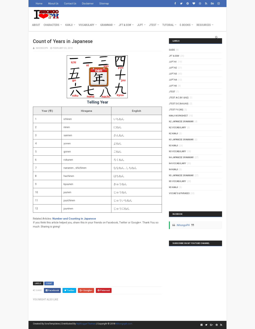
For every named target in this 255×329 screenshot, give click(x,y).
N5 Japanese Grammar (181, 175)
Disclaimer (88, 3)
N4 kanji (173, 169)
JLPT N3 (173, 74)
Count (49, 283)
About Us (53, 3)
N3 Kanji (173, 145)
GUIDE (172, 50)
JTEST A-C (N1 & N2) (179, 97)
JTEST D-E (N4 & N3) (178, 103)
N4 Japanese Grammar (181, 157)
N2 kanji (173, 133)
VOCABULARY (86, 25)
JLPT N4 (173, 80)
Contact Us (70, 3)
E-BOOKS (185, 25)
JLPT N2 (173, 68)
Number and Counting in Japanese (74, 218)
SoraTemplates (52, 323)
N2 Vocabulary (177, 127)
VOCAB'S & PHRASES (179, 193)
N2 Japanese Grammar (181, 121)
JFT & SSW (125, 25)
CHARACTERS (51, 25)
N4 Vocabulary (177, 163)
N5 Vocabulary (177, 181)
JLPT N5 (173, 86)
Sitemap (104, 3)
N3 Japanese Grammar (181, 139)
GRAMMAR (106, 25)
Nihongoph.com (124, 323)
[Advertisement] (97, 253)
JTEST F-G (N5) (176, 109)
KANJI (69, 25)
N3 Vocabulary (177, 151)
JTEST (152, 25)
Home (39, 3)
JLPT (140, 25)
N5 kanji (173, 187)
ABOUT (36, 25)
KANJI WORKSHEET (178, 115)
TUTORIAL (168, 25)
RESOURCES (204, 25)
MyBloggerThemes (86, 323)
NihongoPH (183, 225)
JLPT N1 (173, 61)
